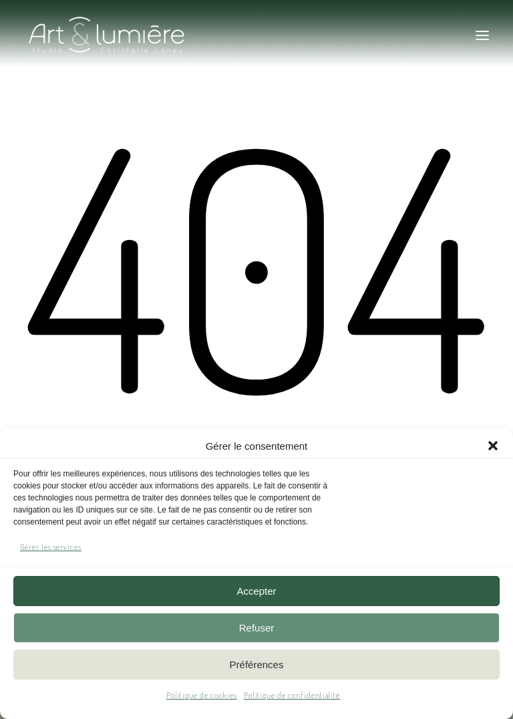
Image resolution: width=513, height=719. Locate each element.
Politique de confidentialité (292, 695)
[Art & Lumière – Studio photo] (145, 35)
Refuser (257, 627)
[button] (493, 445)
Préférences (257, 664)
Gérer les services (50, 547)
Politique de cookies (201, 695)
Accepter (256, 591)
